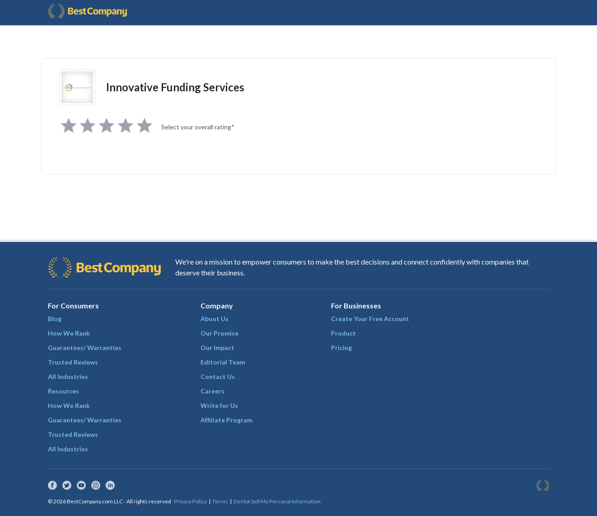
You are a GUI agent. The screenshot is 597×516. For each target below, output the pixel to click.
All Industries (68, 376)
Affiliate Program (226, 420)
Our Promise (219, 333)
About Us (215, 318)
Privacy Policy (190, 501)
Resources (63, 391)
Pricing (341, 347)
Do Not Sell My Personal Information (277, 501)
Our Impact (217, 347)
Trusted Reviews (73, 362)
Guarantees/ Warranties (84, 347)
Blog (54, 318)
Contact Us (218, 376)
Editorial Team (223, 362)
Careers (212, 391)
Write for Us (219, 405)
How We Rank (69, 333)
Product (343, 333)
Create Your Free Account (370, 318)
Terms (220, 501)
